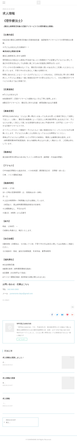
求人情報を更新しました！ (13, 358)
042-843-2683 (13, 289)
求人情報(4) (6, 300)
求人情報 (6, 399)
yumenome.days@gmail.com (21, 294)
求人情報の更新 (9, 378)
